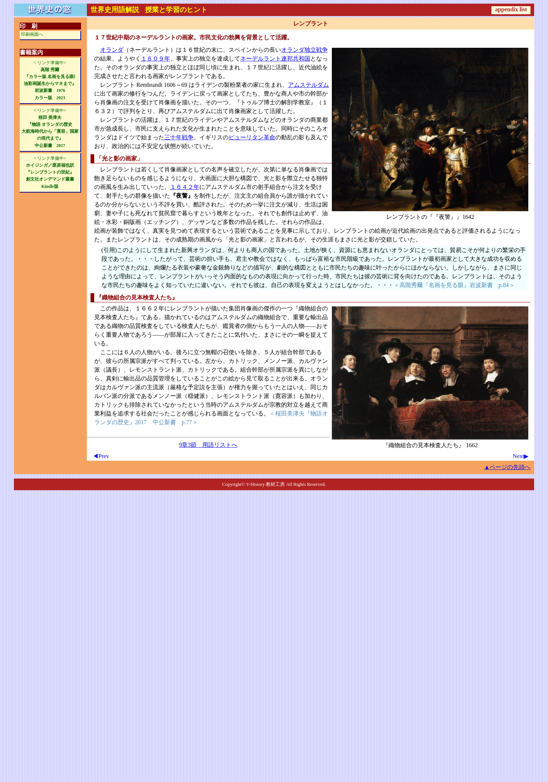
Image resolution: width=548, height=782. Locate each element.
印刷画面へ (32, 34)
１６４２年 (184, 187)
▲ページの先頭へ (507, 467)
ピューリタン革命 (252, 137)
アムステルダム (308, 85)
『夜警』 (444, 217)
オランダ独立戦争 (304, 50)
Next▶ (520, 456)
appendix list (511, 9)
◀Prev (101, 456)
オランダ (111, 50)
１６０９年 (155, 58)
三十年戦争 (178, 137)
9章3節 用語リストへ (208, 445)
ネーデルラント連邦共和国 (275, 58)
